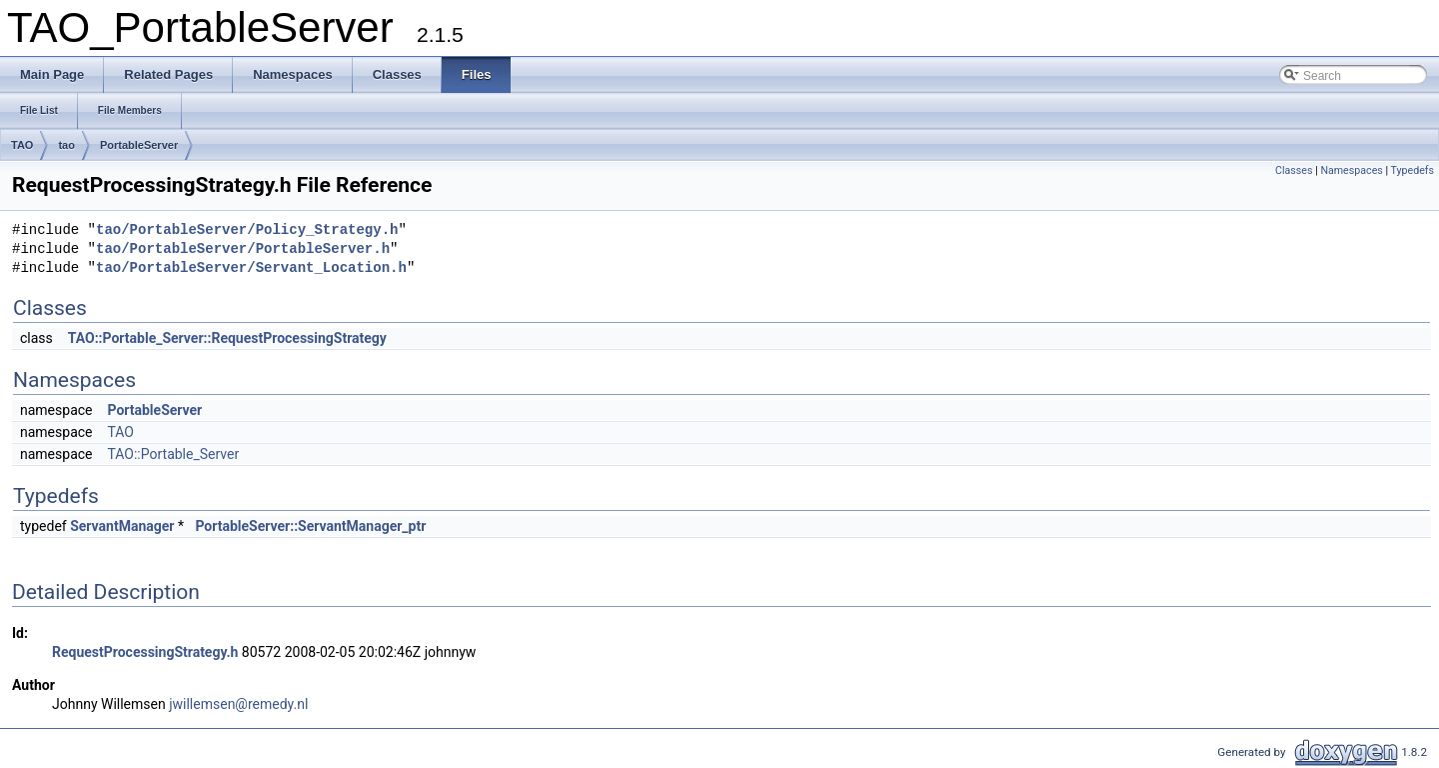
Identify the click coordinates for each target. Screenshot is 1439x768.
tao (66, 145)
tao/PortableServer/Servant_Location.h (251, 268)
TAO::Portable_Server (173, 454)
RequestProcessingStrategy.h (145, 652)
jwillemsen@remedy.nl (238, 704)
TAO (22, 145)
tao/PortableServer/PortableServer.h (243, 249)
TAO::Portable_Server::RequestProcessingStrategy (227, 338)
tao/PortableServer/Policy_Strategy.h (247, 230)
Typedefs (1412, 170)
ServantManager (122, 526)
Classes (1293, 170)
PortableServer (139, 145)
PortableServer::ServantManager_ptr (310, 526)
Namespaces (1351, 170)
